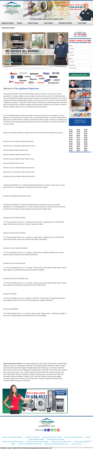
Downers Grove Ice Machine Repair (37, 441)
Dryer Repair (48, 23)
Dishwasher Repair (8, 28)
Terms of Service (77, 444)
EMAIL (71, 58)
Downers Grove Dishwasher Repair (12, 441)
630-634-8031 (77, 7)
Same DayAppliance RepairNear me (84, 84)
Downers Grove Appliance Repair (12, 437)
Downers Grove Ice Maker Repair (61, 441)
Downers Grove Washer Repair (52, 437)
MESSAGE (72, 65)
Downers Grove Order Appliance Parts (56, 444)
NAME (70, 45)
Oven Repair (82, 23)
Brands (19, 23)
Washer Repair (33, 23)
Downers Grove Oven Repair (55, 439)
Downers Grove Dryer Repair (73, 437)
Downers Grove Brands (33, 437)
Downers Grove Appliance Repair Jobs (30, 444)
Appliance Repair (8, 23)
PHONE (71, 52)
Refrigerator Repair (65, 23)
